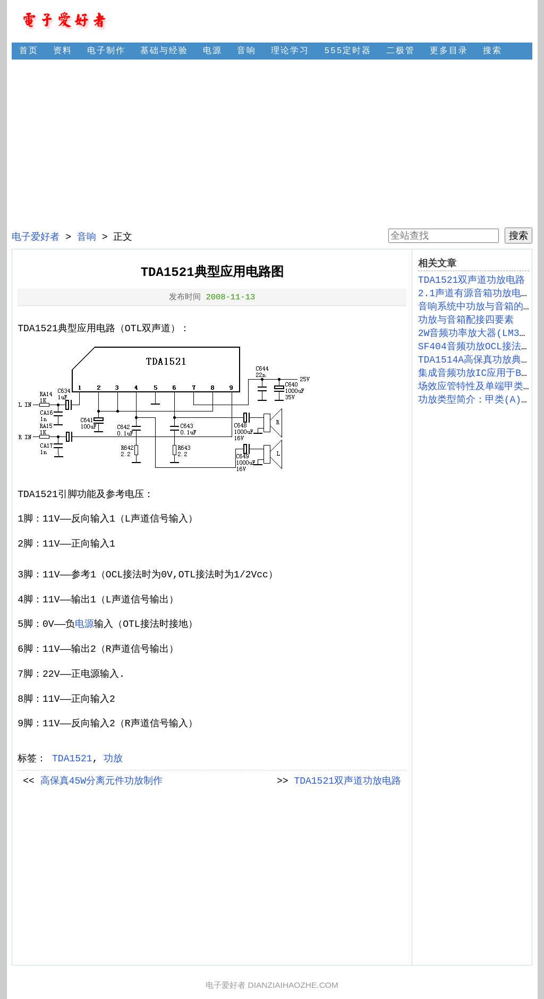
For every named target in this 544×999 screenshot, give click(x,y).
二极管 (400, 51)
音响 (246, 51)
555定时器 (347, 51)
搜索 (492, 51)
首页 (28, 51)
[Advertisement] (272, 143)
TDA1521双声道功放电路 (347, 781)
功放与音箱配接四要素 (466, 320)
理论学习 (290, 51)
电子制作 (106, 51)
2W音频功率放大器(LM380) (477, 333)
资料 (62, 51)
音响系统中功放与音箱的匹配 (480, 306)
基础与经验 (164, 51)
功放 (113, 758)
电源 (212, 51)
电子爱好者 (36, 237)
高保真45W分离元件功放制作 (101, 781)
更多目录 (449, 51)
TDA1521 (72, 758)
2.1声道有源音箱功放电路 (474, 293)
